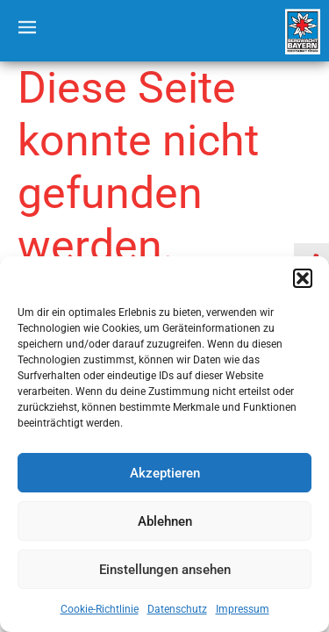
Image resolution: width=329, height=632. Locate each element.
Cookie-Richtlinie (100, 609)
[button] (302, 278)
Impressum (242, 609)
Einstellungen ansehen (165, 570)
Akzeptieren (165, 473)
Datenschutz (177, 609)
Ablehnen (165, 521)
